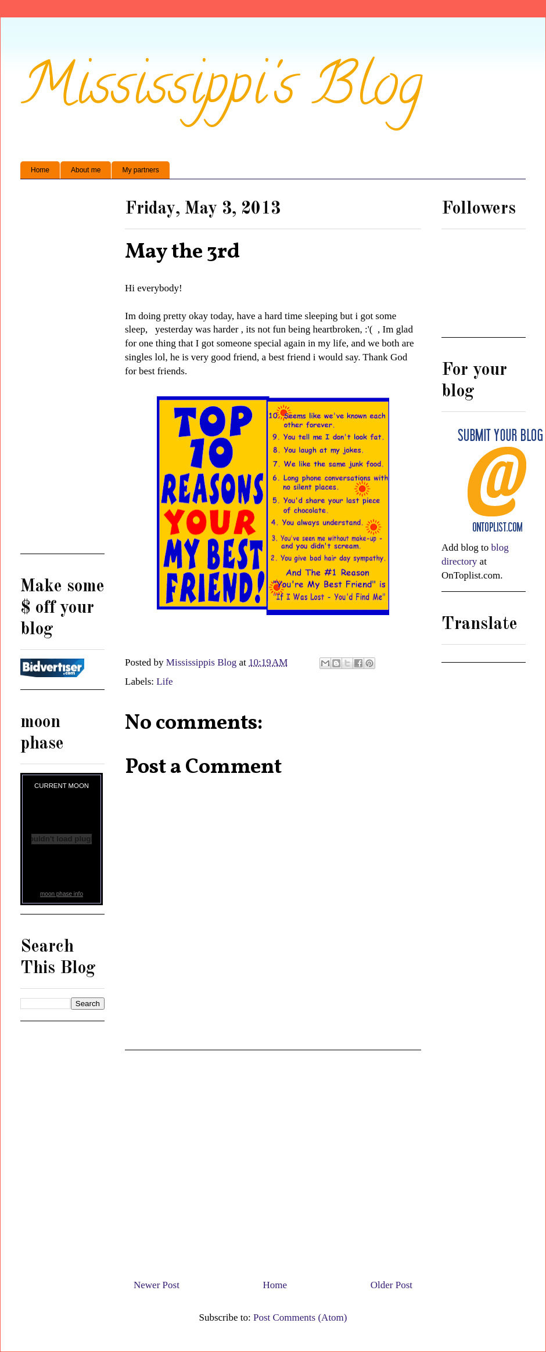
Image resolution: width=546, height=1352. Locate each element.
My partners (140, 170)
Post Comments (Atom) (300, 1317)
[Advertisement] (273, 1159)
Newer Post (156, 1284)
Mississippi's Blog (221, 91)
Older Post (391, 1284)
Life (164, 681)
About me (85, 170)
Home (40, 170)
